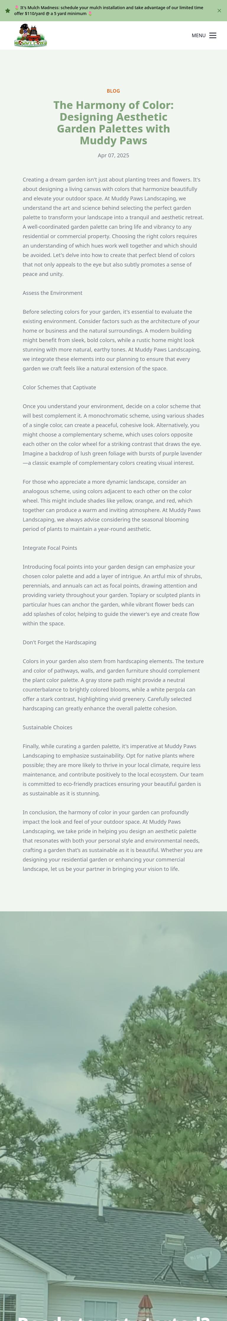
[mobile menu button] (213, 35)
